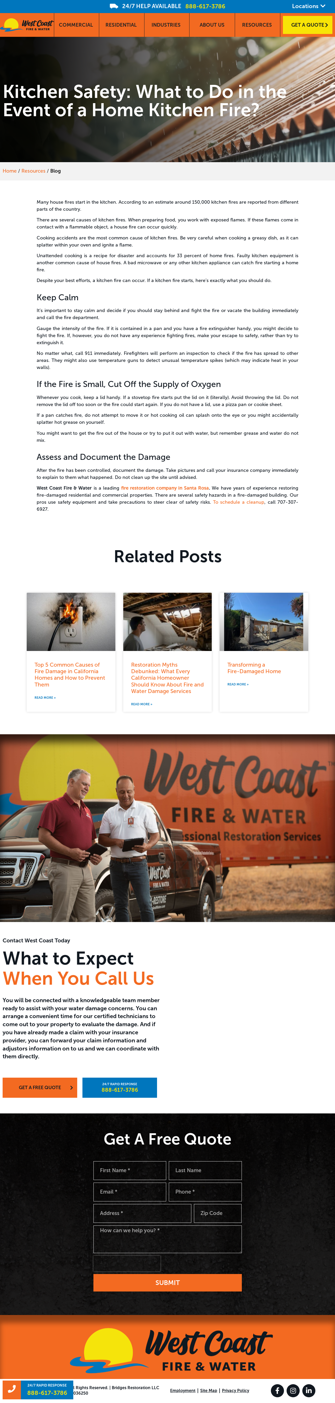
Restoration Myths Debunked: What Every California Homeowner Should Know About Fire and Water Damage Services (167, 677)
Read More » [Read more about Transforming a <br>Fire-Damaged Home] (238, 684)
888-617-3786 (205, 6)
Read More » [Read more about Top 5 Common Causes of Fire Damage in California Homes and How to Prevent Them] (45, 698)
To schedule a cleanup (238, 502)
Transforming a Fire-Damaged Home (254, 667)
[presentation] (126, 1264)
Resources (33, 171)
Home (10, 171)
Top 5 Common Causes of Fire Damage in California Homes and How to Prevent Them (70, 674)
